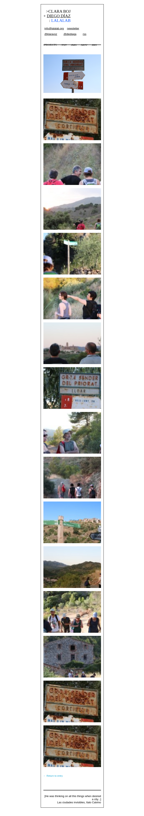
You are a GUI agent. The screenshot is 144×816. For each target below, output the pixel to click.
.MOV (84, 45)
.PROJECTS (50, 44)
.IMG (74, 45)
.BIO (94, 45)
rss (84, 34)
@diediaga (69, 34)
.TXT (64, 45)
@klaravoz (50, 34)
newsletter (73, 28)
